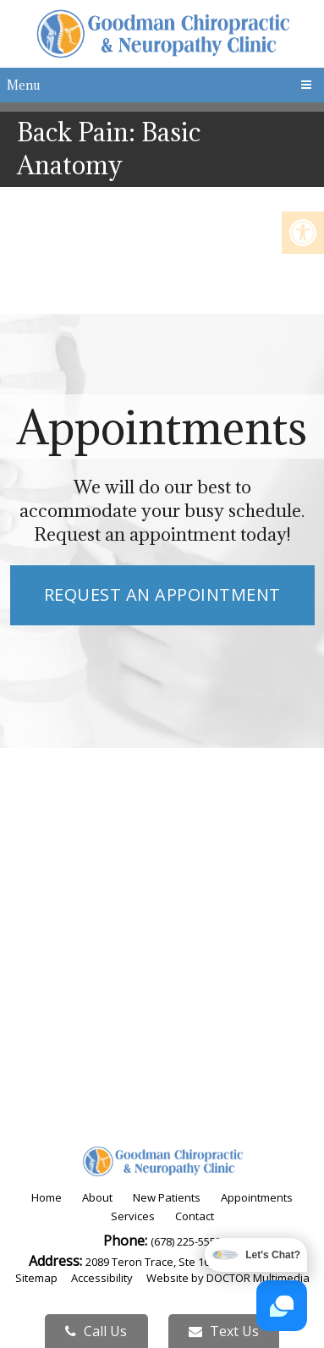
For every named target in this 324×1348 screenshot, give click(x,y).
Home (46, 1197)
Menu (24, 85)
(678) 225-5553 (186, 1241)
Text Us (224, 1331)
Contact (194, 1216)
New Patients (166, 1197)
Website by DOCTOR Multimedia (228, 1277)
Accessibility (102, 1277)
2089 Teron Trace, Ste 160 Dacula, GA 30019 (195, 1261)
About (97, 1197)
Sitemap (36, 1277)
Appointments (257, 1197)
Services (133, 1216)
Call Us (96, 1331)
